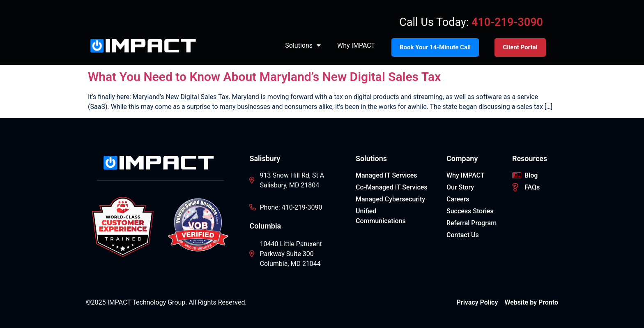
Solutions (303, 45)
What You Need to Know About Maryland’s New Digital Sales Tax (264, 76)
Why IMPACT (356, 45)
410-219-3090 (507, 22)
